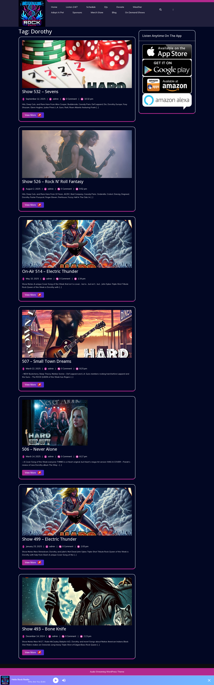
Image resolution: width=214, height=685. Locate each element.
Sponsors (77, 12)
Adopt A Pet (57, 12)
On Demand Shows (135, 12)
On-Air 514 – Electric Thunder (50, 271)
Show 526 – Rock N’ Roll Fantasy (53, 181)
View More (34, 115)
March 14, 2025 (33, 456)
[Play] (55, 680)
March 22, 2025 (33, 368)
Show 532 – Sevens (40, 91)
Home (54, 7)
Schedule (91, 7)
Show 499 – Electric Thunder (49, 539)
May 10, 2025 (32, 278)
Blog (114, 12)
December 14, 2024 (35, 636)
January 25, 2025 (34, 546)
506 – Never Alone (39, 449)
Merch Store (97, 12)
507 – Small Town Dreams (46, 361)
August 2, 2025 (33, 189)
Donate (120, 7)
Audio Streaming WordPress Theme (107, 671)
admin (56, 99)
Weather (137, 7)
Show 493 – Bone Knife (44, 629)
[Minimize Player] (209, 680)
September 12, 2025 (36, 99)
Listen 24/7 (72, 7)
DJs (106, 7)
